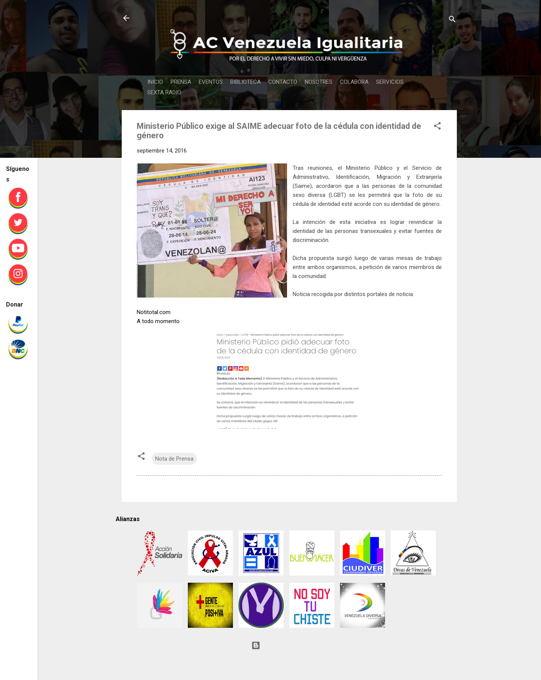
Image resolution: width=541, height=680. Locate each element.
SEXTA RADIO (164, 92)
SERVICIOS (389, 82)
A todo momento (158, 321)
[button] (437, 127)
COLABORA (354, 82)
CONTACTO (282, 82)
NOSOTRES (318, 82)
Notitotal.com (154, 312)
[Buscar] (452, 20)
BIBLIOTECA (245, 82)
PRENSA (181, 82)
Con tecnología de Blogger (289, 645)
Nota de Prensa (174, 458)
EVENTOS (211, 82)
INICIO (155, 82)
